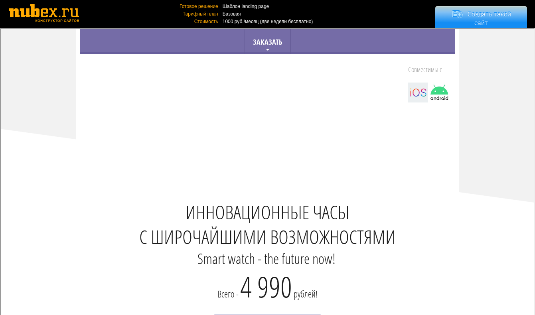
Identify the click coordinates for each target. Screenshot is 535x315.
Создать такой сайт (489, 18)
